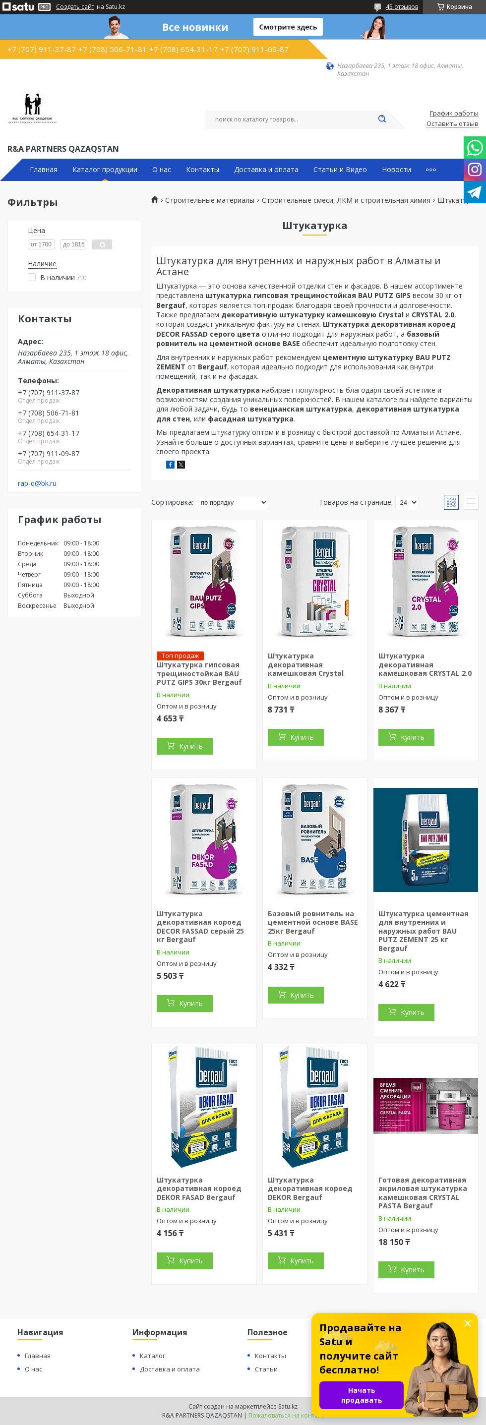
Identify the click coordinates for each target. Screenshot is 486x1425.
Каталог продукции (104, 169)
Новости (396, 169)
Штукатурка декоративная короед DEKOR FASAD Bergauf (199, 1188)
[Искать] (382, 119)
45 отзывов (402, 6)
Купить (191, 746)
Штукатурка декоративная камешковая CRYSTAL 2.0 (425, 664)
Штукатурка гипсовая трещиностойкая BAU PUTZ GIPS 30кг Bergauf (199, 673)
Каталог (152, 1355)
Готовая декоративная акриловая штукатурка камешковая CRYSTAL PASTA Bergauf (422, 1193)
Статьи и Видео (340, 169)
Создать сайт (75, 6)
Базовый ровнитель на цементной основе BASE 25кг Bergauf (313, 922)
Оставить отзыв (452, 123)
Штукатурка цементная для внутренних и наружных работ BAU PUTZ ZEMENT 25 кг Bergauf (423, 931)
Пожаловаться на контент (286, 1415)
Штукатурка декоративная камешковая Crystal (306, 664)
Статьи (266, 1369)
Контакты (202, 169)
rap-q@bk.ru (37, 483)
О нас (161, 169)
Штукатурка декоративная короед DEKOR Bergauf (310, 1188)
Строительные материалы (209, 200)
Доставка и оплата (266, 169)
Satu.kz (288, 1406)
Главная (44, 169)
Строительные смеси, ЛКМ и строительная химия (346, 200)
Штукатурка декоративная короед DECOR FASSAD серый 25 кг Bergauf (200, 927)
